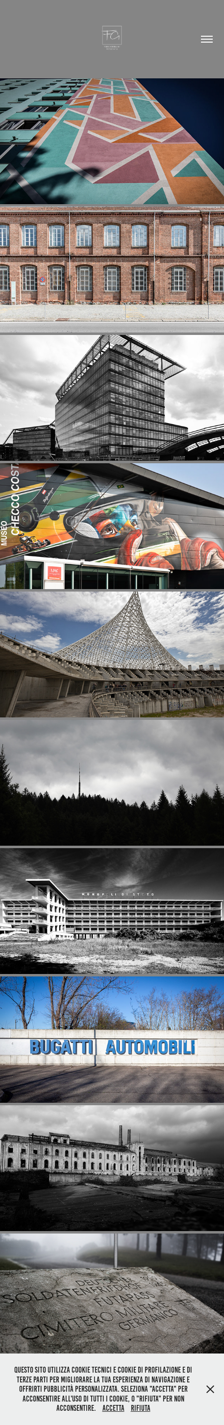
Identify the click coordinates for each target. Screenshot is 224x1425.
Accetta (113, 1408)
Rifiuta (140, 1408)
